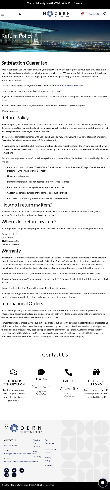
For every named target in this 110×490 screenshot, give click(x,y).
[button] (2, 15)
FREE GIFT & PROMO (96, 382)
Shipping (49, 465)
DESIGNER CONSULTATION (14, 382)
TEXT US (41, 378)
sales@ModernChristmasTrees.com (20, 462)
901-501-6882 (10, 445)
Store (35, 462)
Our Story (37, 456)
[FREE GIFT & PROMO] (96, 372)
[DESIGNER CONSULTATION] (13, 372)
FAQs (35, 451)
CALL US (68, 381)
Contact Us (94, 14)
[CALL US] (68, 372)
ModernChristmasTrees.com (69, 85)
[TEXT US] (41, 372)
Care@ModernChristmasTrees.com (20, 453)
